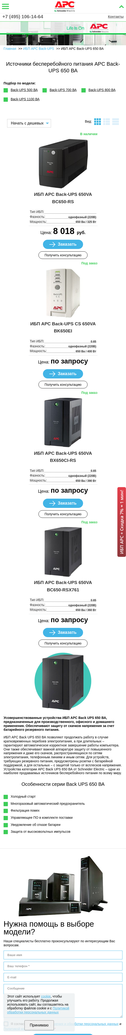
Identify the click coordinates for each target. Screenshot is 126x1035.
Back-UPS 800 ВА (102, 90)
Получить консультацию (63, 255)
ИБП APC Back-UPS (39, 49)
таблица (115, 121)
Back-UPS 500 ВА (24, 90)
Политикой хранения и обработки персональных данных (75, 1024)
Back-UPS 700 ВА (63, 90)
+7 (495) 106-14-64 (22, 16)
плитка (97, 121)
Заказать (67, 244)
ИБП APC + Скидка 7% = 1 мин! (122, 522)
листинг (106, 121)
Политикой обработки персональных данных (38, 1010)
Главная (10, 49)
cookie (46, 996)
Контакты (116, 16)
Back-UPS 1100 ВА (25, 99)
